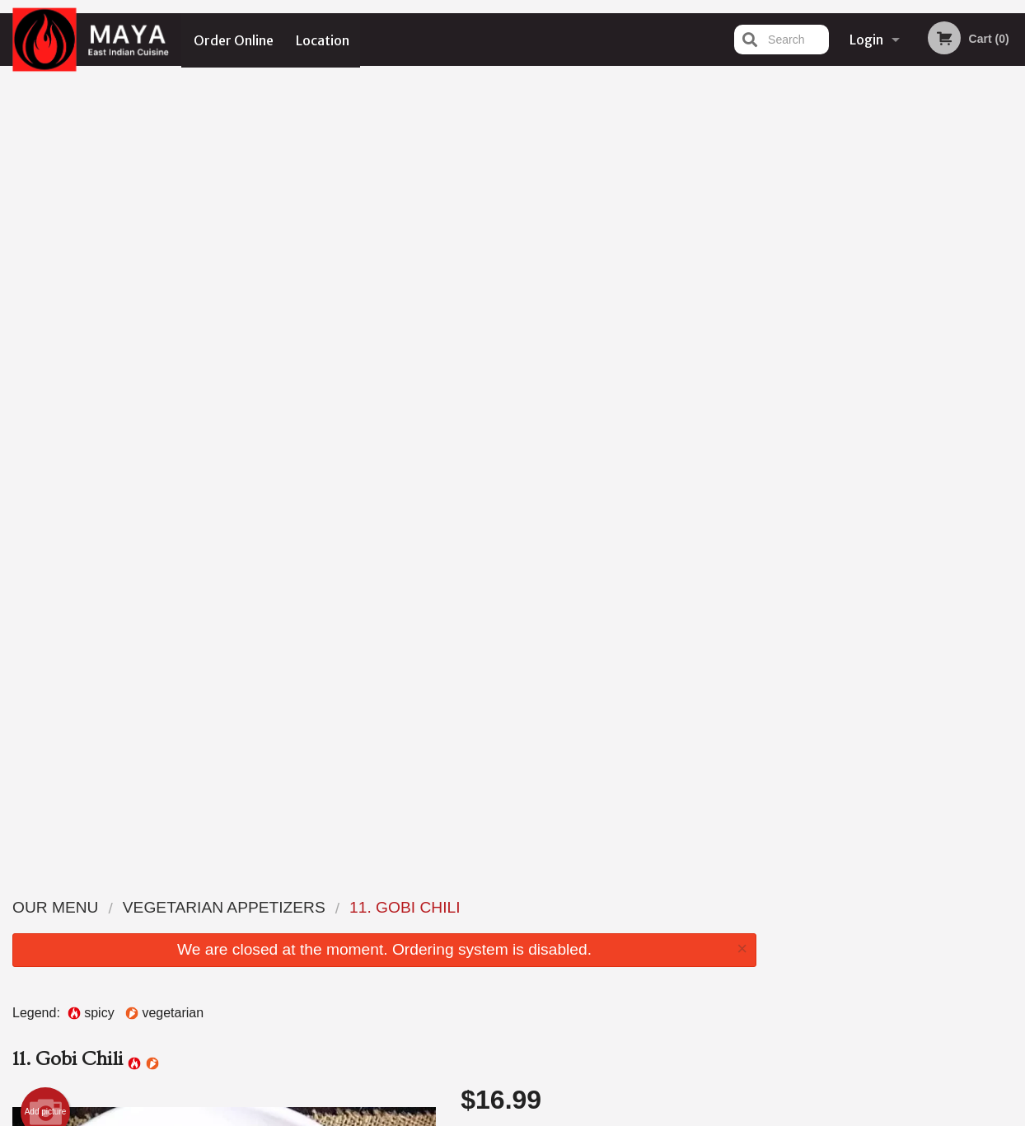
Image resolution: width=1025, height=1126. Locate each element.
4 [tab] (909, 340)
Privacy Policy (451, 1115)
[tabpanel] (897, 234)
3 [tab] (885, 340)
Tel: (775, 947)
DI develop (537, 1071)
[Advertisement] (384, 792)
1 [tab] (835, 340)
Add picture (46, 319)
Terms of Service (540, 1115)
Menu (469, 906)
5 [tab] (934, 340)
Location (323, 39)
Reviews (613, 927)
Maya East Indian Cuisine (203, 885)
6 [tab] (959, 340)
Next (1012, 234)
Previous (782, 234)
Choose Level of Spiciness (608, 371)
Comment (608, 437)
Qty (505, 503)
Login (866, 39)
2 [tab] (860, 340)
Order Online (234, 39)
